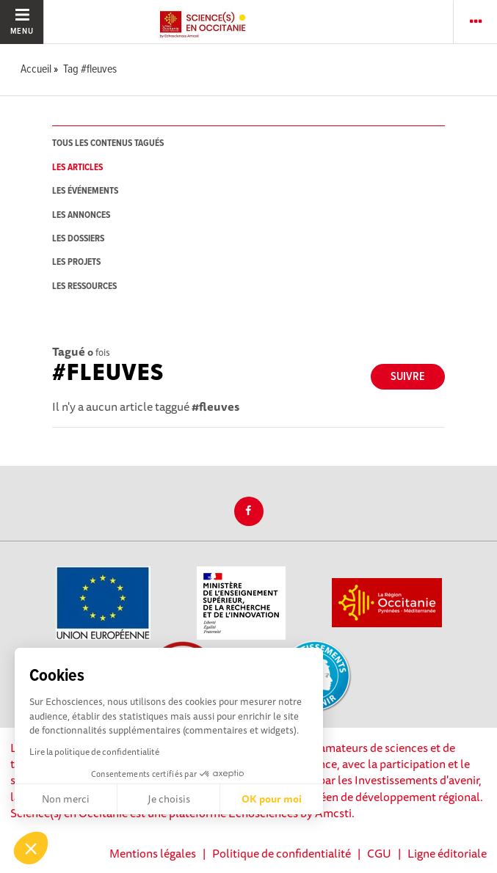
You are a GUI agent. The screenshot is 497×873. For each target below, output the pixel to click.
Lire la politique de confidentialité (94, 752)
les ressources (84, 286)
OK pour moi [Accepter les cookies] (272, 799)
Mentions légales (152, 853)
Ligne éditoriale (447, 853)
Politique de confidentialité (281, 853)
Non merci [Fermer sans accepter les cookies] (66, 799)
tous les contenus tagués (108, 143)
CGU (379, 853)
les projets (76, 262)
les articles (77, 167)
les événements (85, 191)
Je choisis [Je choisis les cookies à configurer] (169, 799)
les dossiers (78, 239)
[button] (30, 848)
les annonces (81, 215)
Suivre (408, 376)
